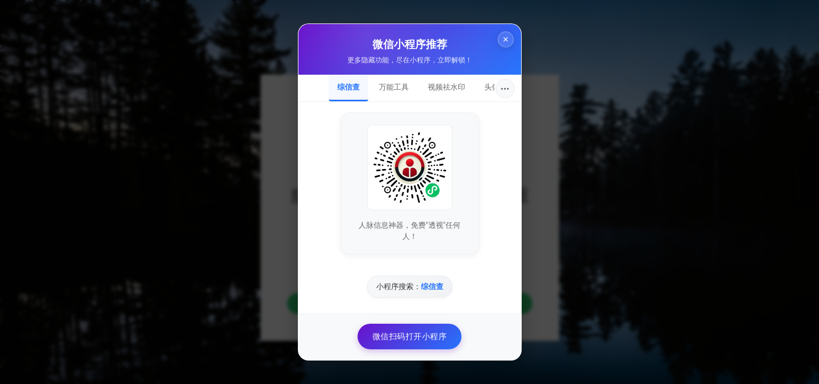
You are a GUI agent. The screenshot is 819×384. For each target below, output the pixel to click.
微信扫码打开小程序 (409, 336)
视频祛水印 (446, 87)
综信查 (348, 87)
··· (504, 88)
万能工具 (394, 87)
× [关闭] (503, 42)
